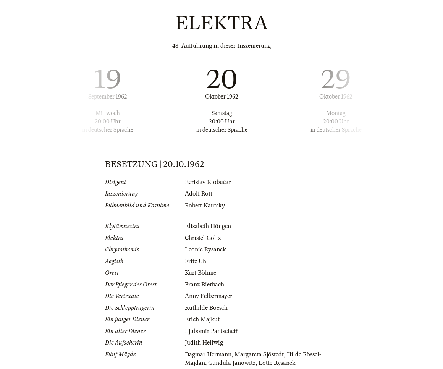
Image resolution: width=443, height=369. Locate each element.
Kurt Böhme (200, 272)
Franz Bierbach (204, 284)
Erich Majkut (202, 319)
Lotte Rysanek (277, 362)
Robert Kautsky (205, 205)
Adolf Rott (198, 193)
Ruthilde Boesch (206, 307)
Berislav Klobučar (208, 182)
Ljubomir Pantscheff (211, 331)
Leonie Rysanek (205, 249)
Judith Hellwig (204, 342)
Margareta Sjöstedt (259, 354)
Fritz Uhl (196, 261)
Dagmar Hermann (208, 354)
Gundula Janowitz (231, 362)
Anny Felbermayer (208, 296)
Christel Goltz (203, 238)
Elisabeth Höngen (208, 226)
